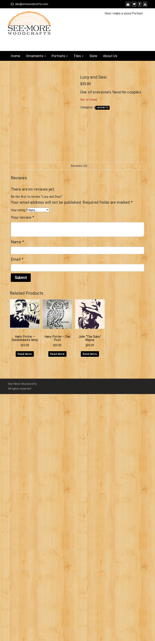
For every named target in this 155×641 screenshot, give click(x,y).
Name (17, 242)
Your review (22, 217)
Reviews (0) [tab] (79, 165)
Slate (93, 56)
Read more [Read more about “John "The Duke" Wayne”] (90, 354)
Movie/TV (102, 107)
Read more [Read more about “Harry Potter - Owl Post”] (57, 354)
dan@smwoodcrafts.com (31, 4)
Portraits (58, 56)
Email (17, 259)
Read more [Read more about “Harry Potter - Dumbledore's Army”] (25, 354)
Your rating (19, 210)
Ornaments (34, 56)
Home (15, 56)
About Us (110, 56)
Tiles (77, 56)
